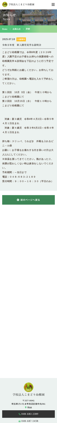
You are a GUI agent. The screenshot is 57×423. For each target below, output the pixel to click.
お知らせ (17, 29)
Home (4, 29)
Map (28, 407)
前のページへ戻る (28, 199)
